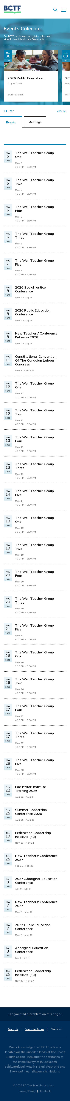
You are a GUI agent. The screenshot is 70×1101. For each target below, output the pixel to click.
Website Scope (34, 1029)
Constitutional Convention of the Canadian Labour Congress (35, 360)
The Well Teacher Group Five (34, 262)
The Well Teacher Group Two (34, 182)
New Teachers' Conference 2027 (36, 858)
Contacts (45, 1091)
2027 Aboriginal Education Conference (36, 881)
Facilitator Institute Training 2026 (30, 789)
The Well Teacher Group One (34, 155)
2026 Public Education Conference (25, 78)
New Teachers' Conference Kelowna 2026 (36, 335)
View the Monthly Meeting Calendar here (25, 39)
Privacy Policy (27, 1091)
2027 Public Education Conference (33, 927)
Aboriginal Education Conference (31, 950)
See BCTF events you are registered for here (27, 36)
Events (11, 122)
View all (61, 110)
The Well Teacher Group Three (34, 235)
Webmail (56, 1029)
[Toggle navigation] (65, 11)
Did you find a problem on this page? (35, 1014)
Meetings (35, 122)
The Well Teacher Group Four (34, 209)
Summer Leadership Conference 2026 (31, 812)
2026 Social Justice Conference (30, 289)
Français (13, 1029)
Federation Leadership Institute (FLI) (33, 835)
